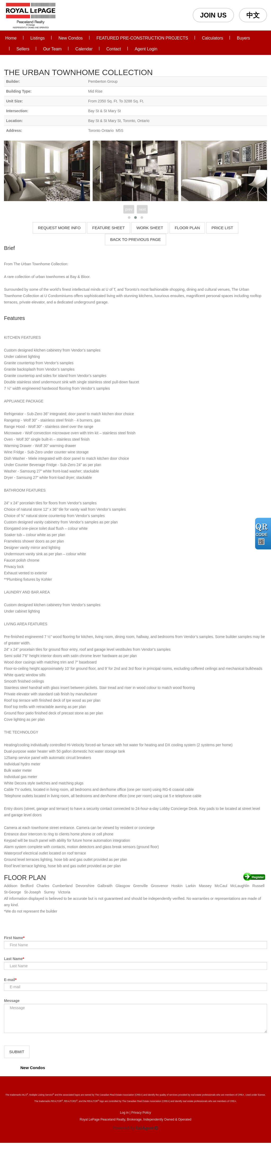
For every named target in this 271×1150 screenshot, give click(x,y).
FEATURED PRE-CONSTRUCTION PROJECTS (142, 38)
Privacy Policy (141, 1120)
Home (11, 38)
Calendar (84, 49)
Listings (37, 38)
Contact (113, 49)
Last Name (13, 959)
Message (12, 1001)
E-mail (9, 980)
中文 (253, 15)
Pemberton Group (103, 81)
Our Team (52, 49)
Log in (124, 1120)
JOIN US (213, 15)
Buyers (243, 38)
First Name (13, 938)
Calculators (212, 38)
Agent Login (146, 49)
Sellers (22, 49)
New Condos (70, 38)
